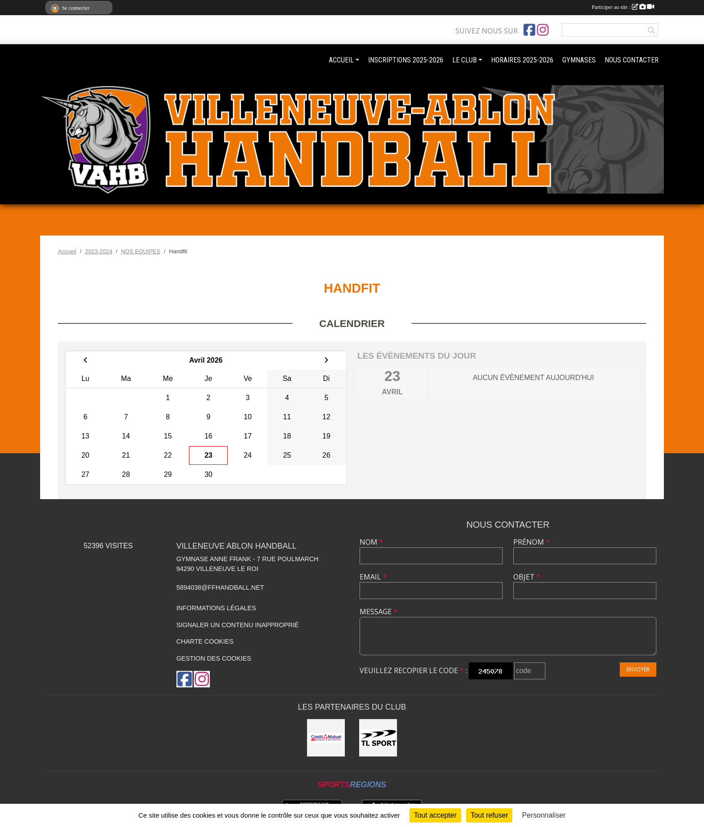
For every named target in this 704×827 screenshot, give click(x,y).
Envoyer (638, 669)
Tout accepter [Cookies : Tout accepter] (435, 815)
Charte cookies (204, 641)
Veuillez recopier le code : (413, 670)
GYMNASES (579, 60)
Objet (526, 577)
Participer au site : (623, 7)
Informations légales (216, 608)
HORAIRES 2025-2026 (522, 60)
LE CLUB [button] (464, 60)
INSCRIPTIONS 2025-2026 (405, 60)
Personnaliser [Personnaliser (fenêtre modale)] (544, 815)
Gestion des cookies (213, 658)
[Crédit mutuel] (326, 738)
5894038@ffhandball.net (220, 587)
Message (378, 611)
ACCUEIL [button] (341, 60)
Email (373, 577)
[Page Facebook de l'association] (529, 30)
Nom (371, 542)
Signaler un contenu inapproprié (237, 625)
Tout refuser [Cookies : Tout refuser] (489, 815)
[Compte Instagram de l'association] (542, 30)
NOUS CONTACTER (632, 60)
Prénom (531, 542)
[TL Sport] (378, 738)
